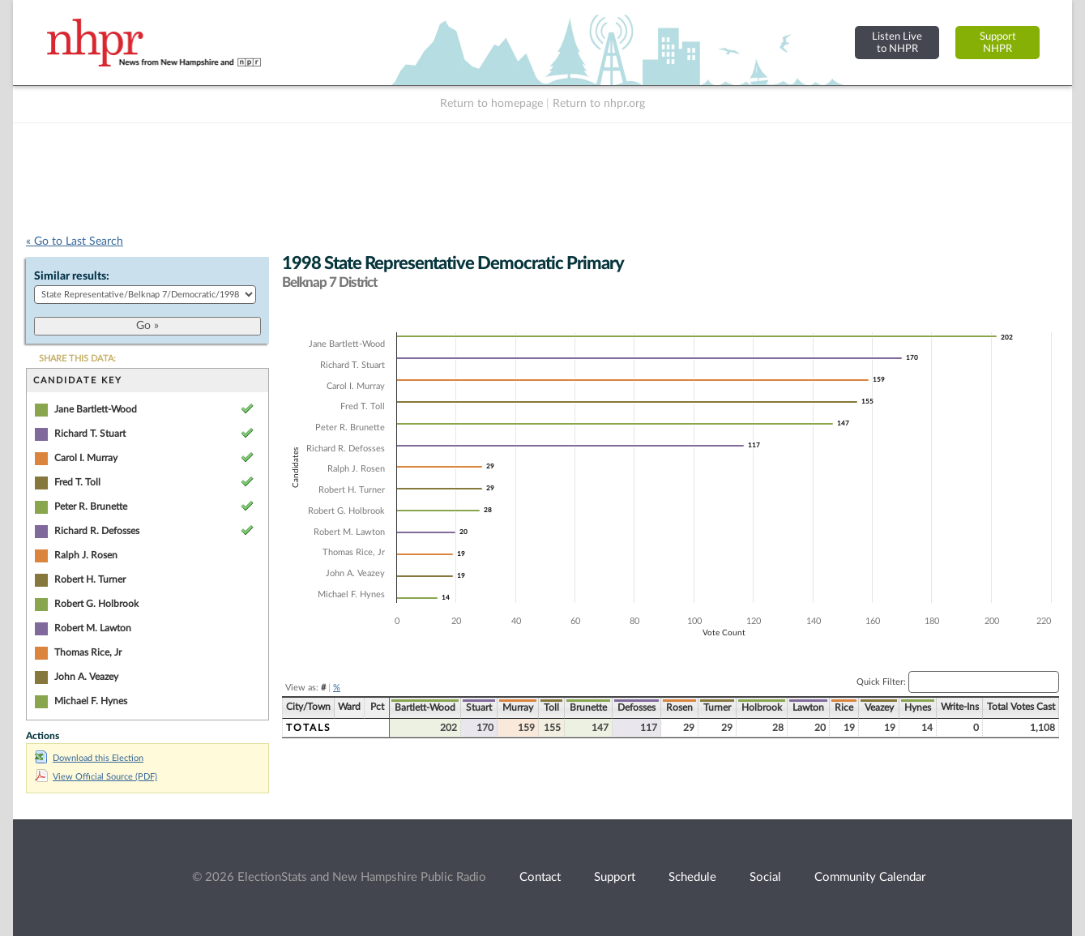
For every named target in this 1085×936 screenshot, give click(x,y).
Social (765, 877)
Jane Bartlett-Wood (95, 409)
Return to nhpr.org (599, 103)
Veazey (879, 707)
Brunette (588, 707)
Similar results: (71, 276)
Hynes (917, 707)
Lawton (808, 707)
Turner (717, 707)
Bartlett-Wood (425, 707)
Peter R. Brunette (90, 506)
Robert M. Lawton (92, 628)
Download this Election (89, 758)
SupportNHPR (998, 42)
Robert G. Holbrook (96, 604)
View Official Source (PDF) (96, 776)
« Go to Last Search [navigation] (74, 241)
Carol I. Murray (85, 458)
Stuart (479, 707)
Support (614, 877)
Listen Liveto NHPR (897, 42)
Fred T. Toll (77, 482)
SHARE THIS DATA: (77, 358)
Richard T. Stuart (90, 433)
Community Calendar (869, 877)
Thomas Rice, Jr (88, 652)
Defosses (636, 707)
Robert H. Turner (90, 579)
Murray (517, 707)
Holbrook (761, 707)
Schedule (692, 877)
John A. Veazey (86, 677)
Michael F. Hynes (90, 701)
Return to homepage (491, 103)
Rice (844, 707)
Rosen (679, 707)
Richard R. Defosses (96, 531)
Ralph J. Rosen (85, 555)
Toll (551, 707)
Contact (540, 877)
